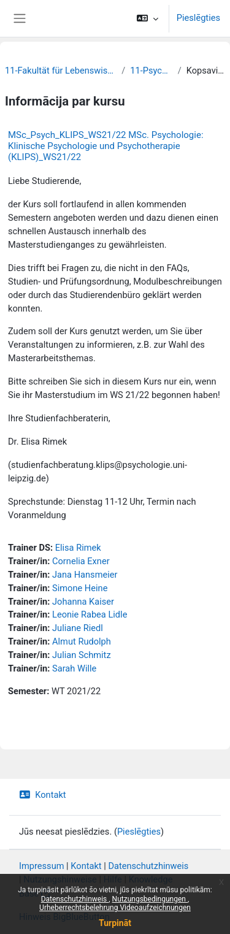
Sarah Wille (74, 668)
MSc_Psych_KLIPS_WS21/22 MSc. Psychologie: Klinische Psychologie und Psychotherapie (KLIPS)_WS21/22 (106, 146)
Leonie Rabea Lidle (89, 614)
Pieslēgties (198, 17)
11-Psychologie (151, 70)
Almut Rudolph (81, 641)
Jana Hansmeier (84, 574)
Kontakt (42, 794)
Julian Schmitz (81, 654)
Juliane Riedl (77, 628)
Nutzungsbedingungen (150, 899)
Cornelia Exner (81, 561)
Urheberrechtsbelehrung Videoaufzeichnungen (115, 907)
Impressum (41, 865)
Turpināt (115, 923)
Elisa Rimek (78, 547)
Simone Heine (79, 588)
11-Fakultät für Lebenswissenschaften (61, 70)
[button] (147, 18)
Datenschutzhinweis (75, 899)
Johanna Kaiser (83, 601)
